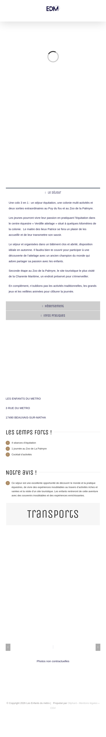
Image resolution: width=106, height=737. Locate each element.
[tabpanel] (53, 249)
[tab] (53, 192)
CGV (53, 708)
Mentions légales (88, 703)
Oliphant (72, 703)
